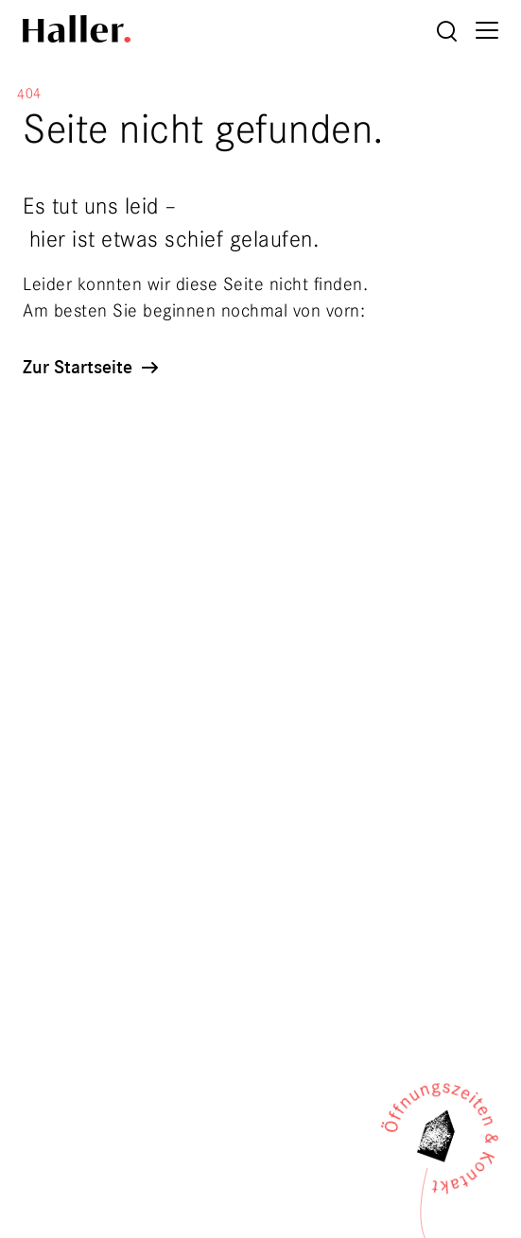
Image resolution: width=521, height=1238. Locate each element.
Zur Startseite (92, 367)
